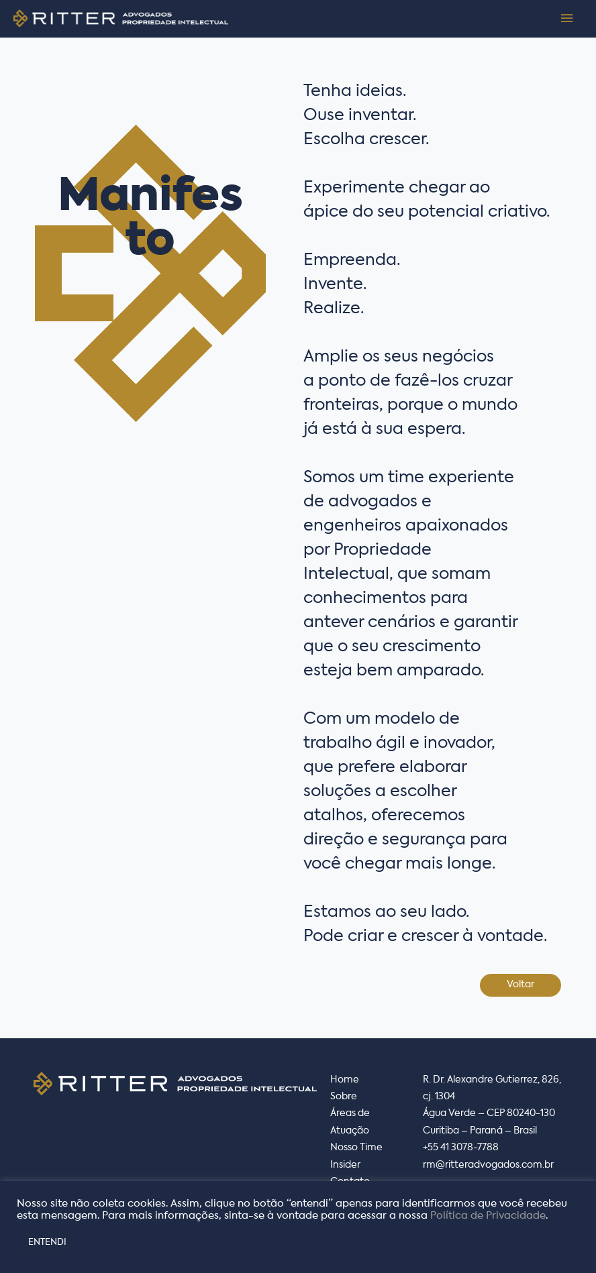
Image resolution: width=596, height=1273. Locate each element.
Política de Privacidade (488, 1216)
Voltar (520, 984)
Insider (345, 1165)
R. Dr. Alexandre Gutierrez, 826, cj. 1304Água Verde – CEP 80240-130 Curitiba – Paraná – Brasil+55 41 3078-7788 (492, 1114)
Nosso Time (356, 1147)
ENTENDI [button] (47, 1242)
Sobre (343, 1096)
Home (344, 1080)
